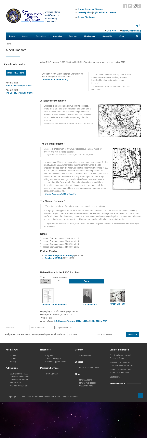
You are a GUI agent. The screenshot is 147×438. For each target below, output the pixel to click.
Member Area (89, 36)
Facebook (125, 6)
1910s (85, 321)
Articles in (59, 255)
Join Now (111, 31)
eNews (113, 12)
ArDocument (45, 280)
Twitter (130, 6)
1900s (78, 321)
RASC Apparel (85, 380)
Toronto (71, 321)
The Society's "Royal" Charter (20, 93)
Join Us (13, 355)
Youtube (139, 6)
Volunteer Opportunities (55, 361)
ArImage (45, 282)
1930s (99, 321)
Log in (137, 25)
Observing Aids (86, 386)
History (13, 361)
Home (8, 44)
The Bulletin (15, 383)
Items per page (60, 277)
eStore (121, 36)
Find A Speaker (51, 374)
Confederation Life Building (55, 79)
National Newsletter (18, 386)
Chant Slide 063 (117, 304)
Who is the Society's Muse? (19, 85)
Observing (57, 36)
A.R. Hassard (60, 321)
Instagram (135, 6)
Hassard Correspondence (54, 304)
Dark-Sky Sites (85, 12)
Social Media (85, 355)
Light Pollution (100, 12)
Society (25, 36)
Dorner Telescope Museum (90, 9)
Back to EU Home (15, 73)
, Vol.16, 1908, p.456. (60, 194)
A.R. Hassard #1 (90, 304)
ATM (105, 321)
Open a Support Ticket (89, 368)
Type (42, 277)
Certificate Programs (54, 358)
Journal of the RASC (19, 374)
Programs (73, 36)
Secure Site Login (86, 17)
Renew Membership (131, 31)
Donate (12, 36)
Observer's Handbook (19, 376)
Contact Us (107, 36)
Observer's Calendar (19, 380)
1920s (92, 321)
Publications (41, 36)
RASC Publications (87, 383)
